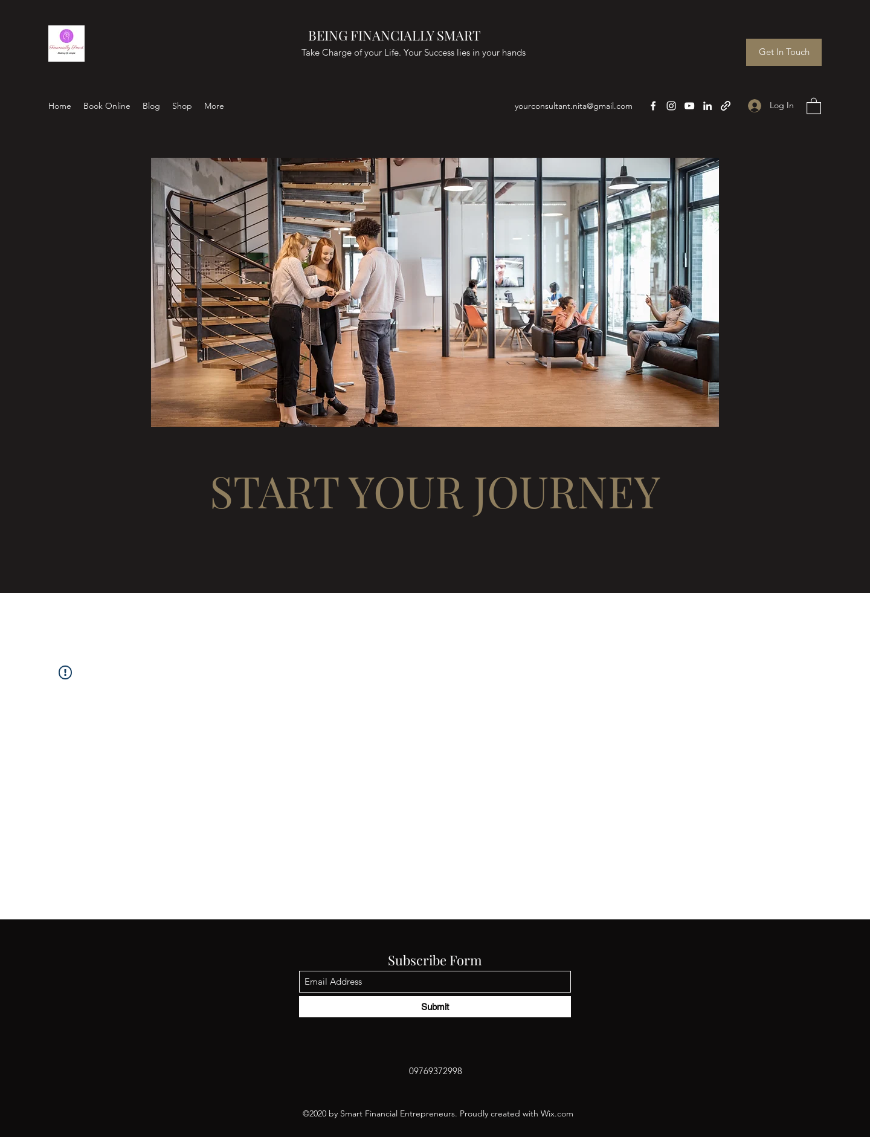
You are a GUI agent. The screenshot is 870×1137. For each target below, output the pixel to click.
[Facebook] (653, 106)
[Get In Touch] (784, 52)
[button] (814, 105)
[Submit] (435, 1006)
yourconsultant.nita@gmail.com (574, 105)
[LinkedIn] (707, 106)
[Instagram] (671, 106)
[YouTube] (689, 106)
